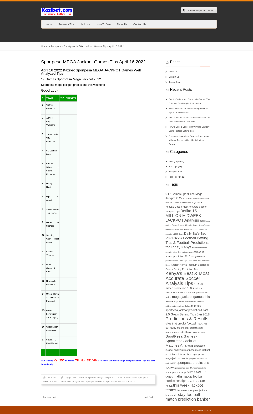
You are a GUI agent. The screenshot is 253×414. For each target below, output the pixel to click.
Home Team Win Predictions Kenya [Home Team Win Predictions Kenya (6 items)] (190, 257)
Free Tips (174, 162)
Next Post (151, 397)
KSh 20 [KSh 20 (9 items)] (171, 279)
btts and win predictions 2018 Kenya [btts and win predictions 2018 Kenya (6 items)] (193, 225)
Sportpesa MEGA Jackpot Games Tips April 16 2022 (100, 381)
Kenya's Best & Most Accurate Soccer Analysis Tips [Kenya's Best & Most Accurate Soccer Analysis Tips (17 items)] (189, 270)
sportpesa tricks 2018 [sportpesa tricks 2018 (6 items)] (175, 360)
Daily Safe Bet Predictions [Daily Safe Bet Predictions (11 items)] (186, 229)
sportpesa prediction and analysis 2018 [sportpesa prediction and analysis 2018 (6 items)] (182, 351)
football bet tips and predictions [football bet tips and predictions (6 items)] (200, 243)
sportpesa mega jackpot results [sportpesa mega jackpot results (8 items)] (194, 345)
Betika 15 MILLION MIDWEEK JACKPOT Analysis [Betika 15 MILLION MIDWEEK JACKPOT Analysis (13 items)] (186, 211)
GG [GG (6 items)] (192, 248)
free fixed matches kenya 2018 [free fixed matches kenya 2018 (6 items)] (178, 248)
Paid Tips (174, 173)
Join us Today (176, 82)
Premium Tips (63, 24)
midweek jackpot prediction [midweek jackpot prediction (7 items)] (189, 297)
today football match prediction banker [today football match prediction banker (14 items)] (189, 384)
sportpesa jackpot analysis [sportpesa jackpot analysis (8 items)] (195, 337)
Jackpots (82, 24)
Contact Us (136, 24)
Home (45, 24)
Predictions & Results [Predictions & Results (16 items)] (188, 310)
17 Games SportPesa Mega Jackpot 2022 (93, 377)
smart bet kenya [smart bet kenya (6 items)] (200, 324)
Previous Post (44, 397)
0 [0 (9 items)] (167, 190)
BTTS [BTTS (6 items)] (176, 225)
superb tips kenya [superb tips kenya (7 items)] (192, 360)
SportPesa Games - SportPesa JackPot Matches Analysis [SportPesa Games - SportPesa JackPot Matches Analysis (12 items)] (190, 332)
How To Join (100, 24)
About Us (118, 24)
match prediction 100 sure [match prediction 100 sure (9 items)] (193, 279)
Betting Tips (175, 157)
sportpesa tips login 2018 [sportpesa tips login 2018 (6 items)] (202, 355)
